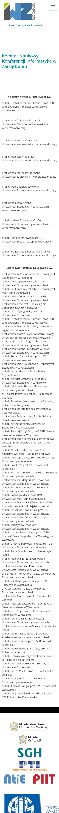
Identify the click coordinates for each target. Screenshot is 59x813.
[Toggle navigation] (53, 7)
